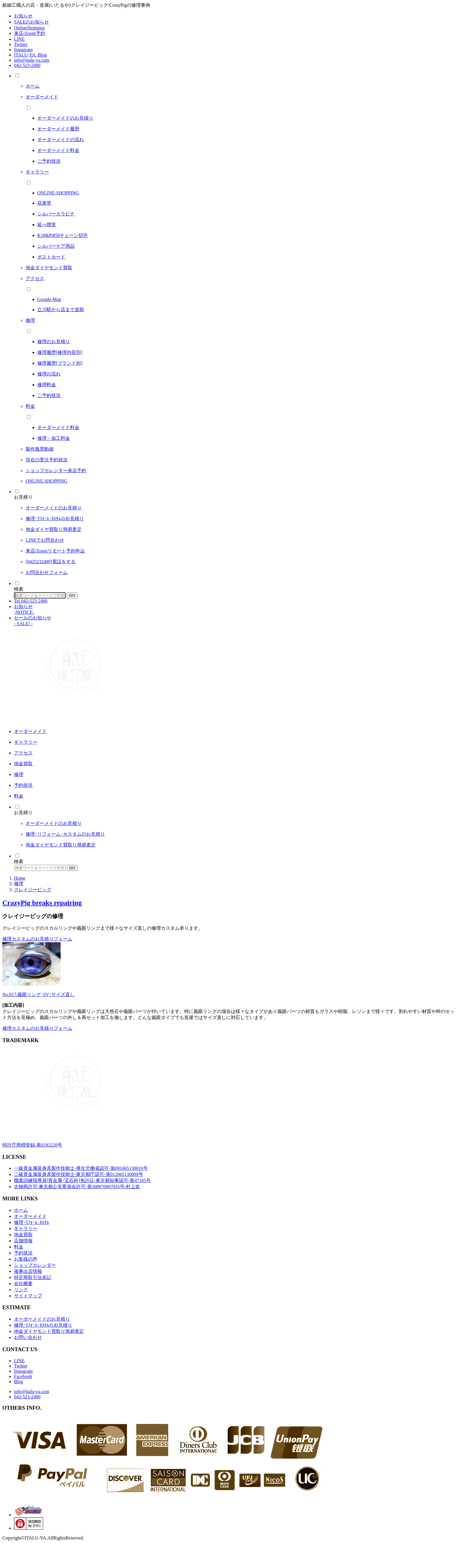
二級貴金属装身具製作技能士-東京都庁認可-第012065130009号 (78, 1174)
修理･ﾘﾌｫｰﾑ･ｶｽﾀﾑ (31, 1222)
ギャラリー (25, 1228)
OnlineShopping (29, 27)
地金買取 (23, 1234)
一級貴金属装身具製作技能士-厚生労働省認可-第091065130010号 (81, 1168)
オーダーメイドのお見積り (42, 1319)
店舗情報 (23, 1240)
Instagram (23, 49)
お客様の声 (25, 1259)
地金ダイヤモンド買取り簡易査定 (49, 1331)
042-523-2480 (27, 65)
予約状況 (23, 1252)
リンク (21, 1289)
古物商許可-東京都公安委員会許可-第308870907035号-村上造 (77, 1186)
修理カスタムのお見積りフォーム (37, 938)
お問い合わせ (28, 1337)
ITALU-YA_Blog (30, 54)
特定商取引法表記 (32, 1277)
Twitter (20, 44)
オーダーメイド (30, 1216)
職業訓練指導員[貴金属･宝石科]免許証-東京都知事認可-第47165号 (82, 1180)
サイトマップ (28, 1295)
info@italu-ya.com (31, 60)
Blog (18, 1381)
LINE (19, 39)
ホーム (21, 1210)
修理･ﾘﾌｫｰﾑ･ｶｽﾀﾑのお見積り (43, 1325)
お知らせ (23, 15)
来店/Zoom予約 (29, 33)
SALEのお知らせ (31, 22)
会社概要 (23, 1283)
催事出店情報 (28, 1271)
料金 (18, 1246)
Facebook (23, 1376)
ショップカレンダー (35, 1265)
